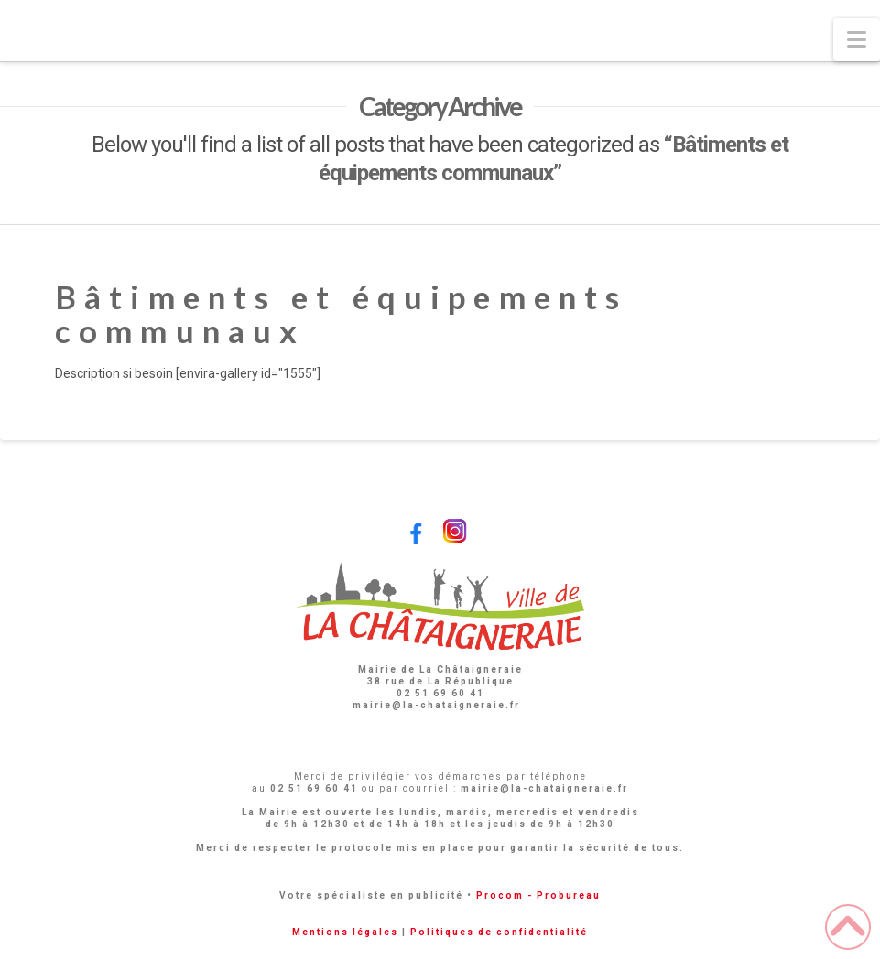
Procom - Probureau (538, 895)
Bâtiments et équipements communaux (341, 313)
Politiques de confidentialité (499, 932)
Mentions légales (345, 932)
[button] (856, 39)
